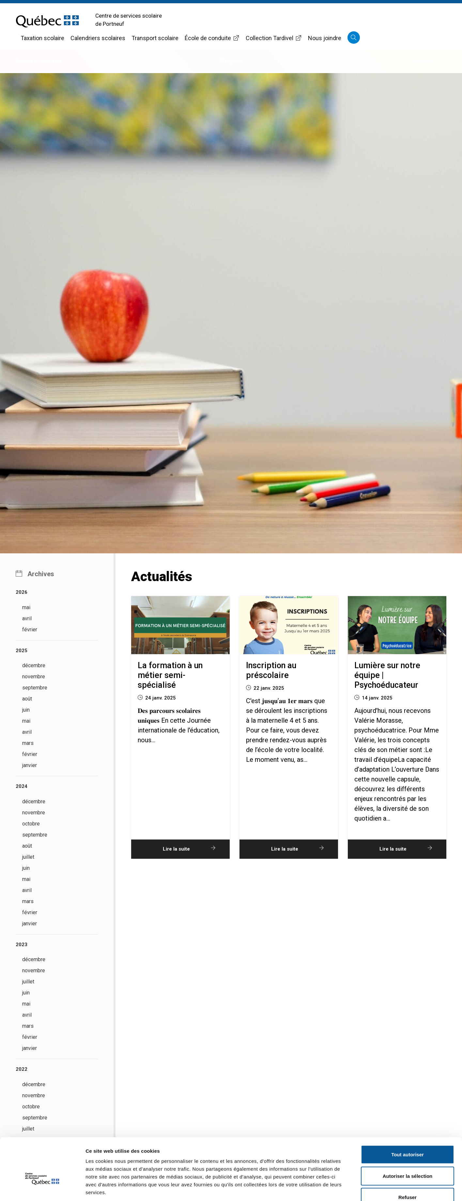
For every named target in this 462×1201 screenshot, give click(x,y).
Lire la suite (191, 848)
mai (26, 607)
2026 (21, 592)
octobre (31, 824)
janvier (29, 765)
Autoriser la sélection (408, 1137)
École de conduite (212, 38)
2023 (21, 944)
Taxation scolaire (42, 38)
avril (27, 618)
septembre (34, 688)
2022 (21, 1069)
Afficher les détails (359, 1188)
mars (28, 743)
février (29, 629)
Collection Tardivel (274, 38)
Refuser (407, 1158)
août (27, 699)
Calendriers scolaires (97, 38)
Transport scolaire (154, 38)
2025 (21, 651)
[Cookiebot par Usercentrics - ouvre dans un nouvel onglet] (42, 1188)
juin (26, 710)
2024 (21, 786)
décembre (33, 665)
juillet (28, 857)
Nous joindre (324, 38)
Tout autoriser (407, 1115)
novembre (33, 676)
